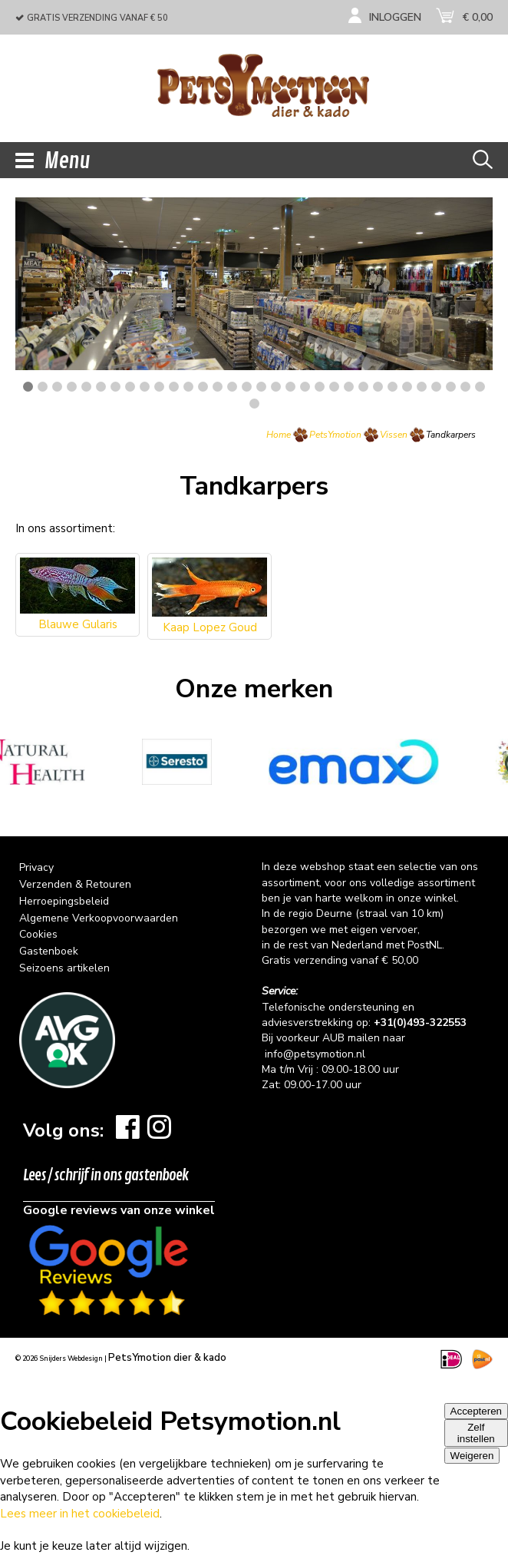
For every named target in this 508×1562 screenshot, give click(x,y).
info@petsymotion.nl (315, 1054)
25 (378, 387)
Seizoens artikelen (64, 968)
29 (436, 387)
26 (392, 387)
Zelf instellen (476, 1433)
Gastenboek (48, 951)
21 (320, 387)
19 (290, 387)
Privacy (36, 867)
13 (203, 387)
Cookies (38, 934)
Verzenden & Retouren (75, 884)
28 (422, 387)
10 (159, 387)
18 (276, 387)
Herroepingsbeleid (64, 901)
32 (480, 387)
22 (334, 387)
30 (451, 387)
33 (254, 404)
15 (232, 387)
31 (465, 387)
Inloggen (395, 17)
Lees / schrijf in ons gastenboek (106, 1175)
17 (261, 387)
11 (174, 387)
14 (218, 387)
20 (305, 387)
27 (407, 387)
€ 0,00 (477, 17)
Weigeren (472, 1455)
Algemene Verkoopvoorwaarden (98, 918)
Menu (52, 161)
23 (349, 387)
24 (363, 387)
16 (247, 387)
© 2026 (59, 1358)
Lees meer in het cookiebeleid (80, 1513)
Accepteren (476, 1411)
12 (188, 387)
